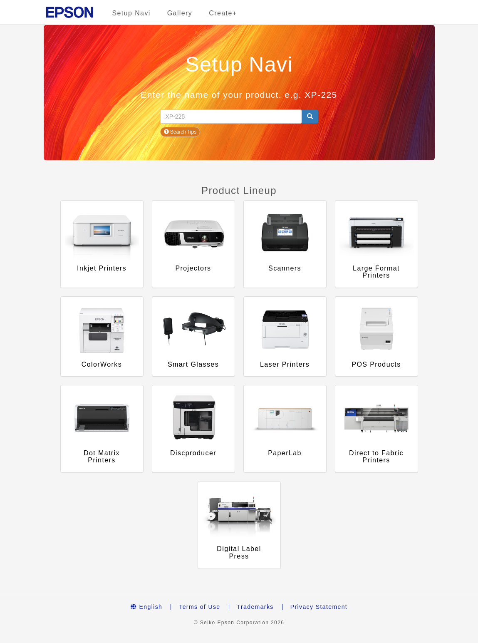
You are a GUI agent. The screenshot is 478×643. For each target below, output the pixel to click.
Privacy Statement (318, 606)
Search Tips (180, 132)
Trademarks (255, 606)
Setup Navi (131, 13)
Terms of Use (199, 606)
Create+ (223, 13)
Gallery (179, 13)
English (146, 606)
